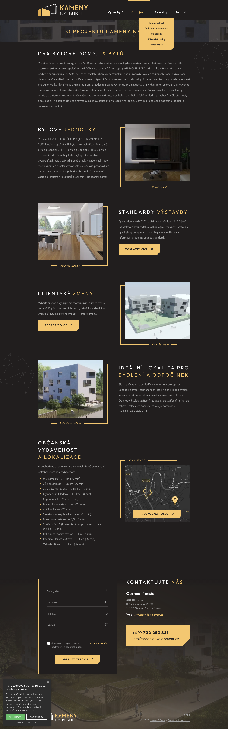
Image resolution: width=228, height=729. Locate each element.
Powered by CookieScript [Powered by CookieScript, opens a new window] (26, 723)
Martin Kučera (157, 720)
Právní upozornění (98, 643)
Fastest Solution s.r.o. (179, 720)
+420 (150, 632)
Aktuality (160, 12)
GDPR (187, 715)
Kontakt (180, 12)
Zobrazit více (139, 249)
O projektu (138, 12)
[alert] (27, 702)
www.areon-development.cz (148, 614)
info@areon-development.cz (155, 639)
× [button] (48, 682)
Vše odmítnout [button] (37, 717)
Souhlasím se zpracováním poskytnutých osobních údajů (66, 645)
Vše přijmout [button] (15, 717)
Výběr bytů (115, 12)
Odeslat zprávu (77, 659)
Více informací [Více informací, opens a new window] (28, 710)
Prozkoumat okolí (157, 514)
